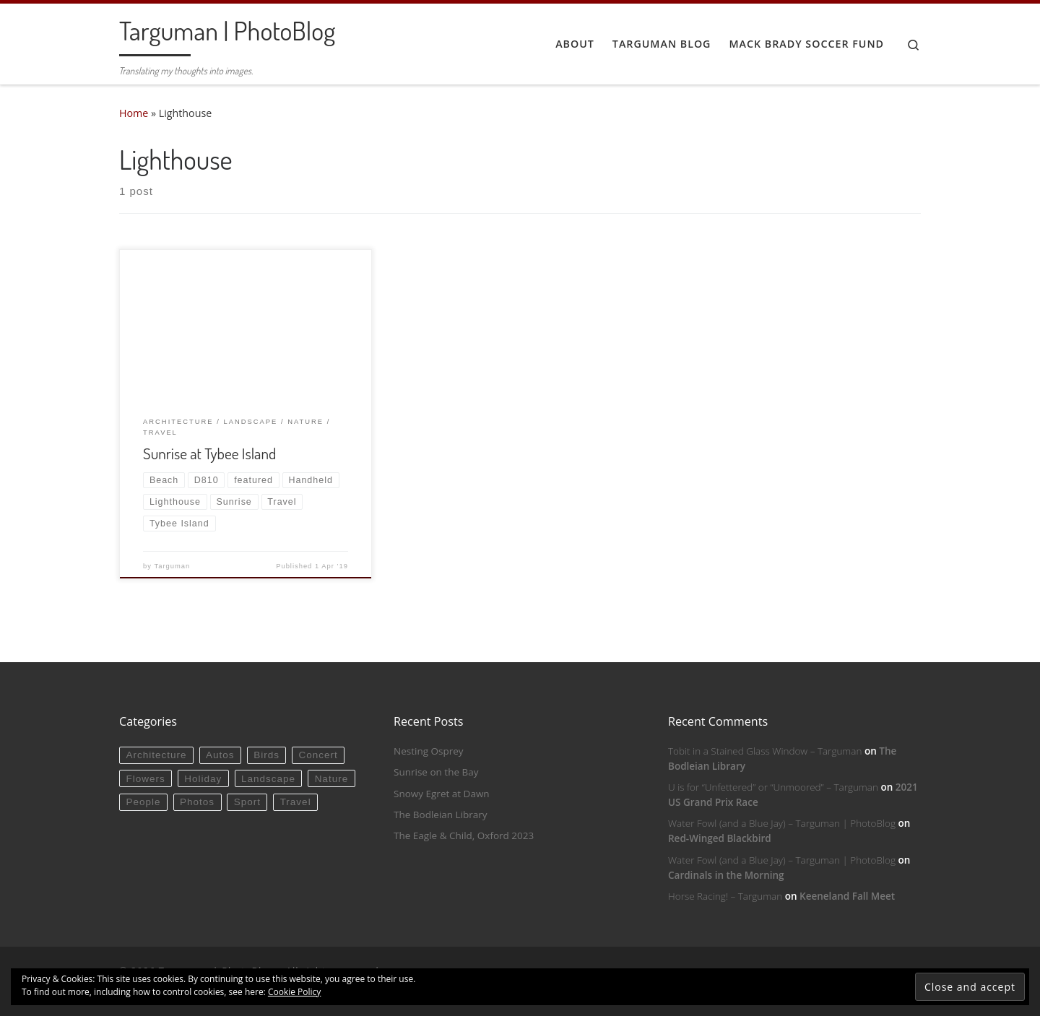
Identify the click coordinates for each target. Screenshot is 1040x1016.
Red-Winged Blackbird (719, 838)
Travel (295, 801)
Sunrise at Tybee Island (209, 453)
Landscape (268, 778)
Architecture (156, 755)
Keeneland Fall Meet (847, 896)
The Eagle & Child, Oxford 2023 (464, 835)
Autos (220, 755)
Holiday (203, 778)
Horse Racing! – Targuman (725, 896)
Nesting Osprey (429, 750)
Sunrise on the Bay (436, 771)
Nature (332, 778)
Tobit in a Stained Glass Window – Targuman (765, 750)
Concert (318, 755)
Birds (267, 755)
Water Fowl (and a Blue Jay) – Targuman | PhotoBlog (782, 823)
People (143, 801)
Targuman (173, 566)
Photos (197, 801)
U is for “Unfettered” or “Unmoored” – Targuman (773, 787)
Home (133, 113)
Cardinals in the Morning (726, 875)
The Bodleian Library (441, 814)
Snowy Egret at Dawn (442, 793)
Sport (247, 801)
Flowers (145, 778)
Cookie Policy (294, 992)
